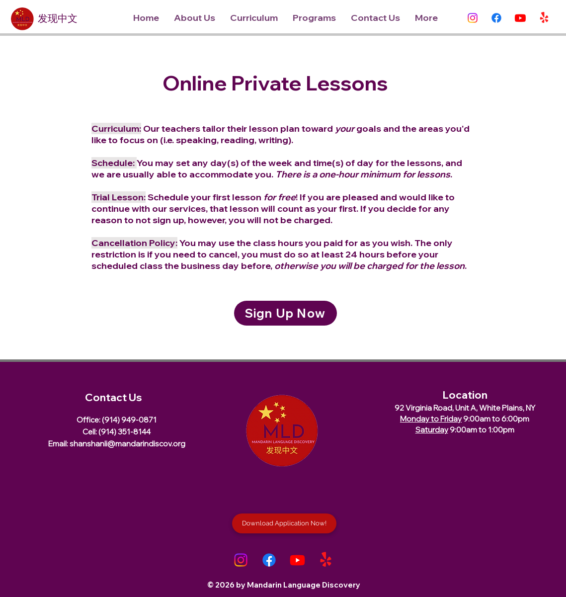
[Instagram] (472, 17)
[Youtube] (520, 17)
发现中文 (58, 20)
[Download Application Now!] (284, 523)
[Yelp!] (544, 17)
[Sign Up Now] (285, 313)
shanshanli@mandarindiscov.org (127, 443)
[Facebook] (496, 17)
